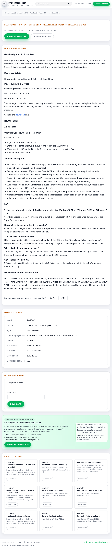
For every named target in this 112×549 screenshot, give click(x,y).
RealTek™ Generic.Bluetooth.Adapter (53, 489)
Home (6, 13)
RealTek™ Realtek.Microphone (89, 462)
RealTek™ (31, 320)
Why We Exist (79, 4)
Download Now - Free (16, 36)
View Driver (12, 479)
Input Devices (16, 13)
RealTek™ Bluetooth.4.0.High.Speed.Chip (54, 463)
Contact (88, 4)
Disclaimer (5, 542)
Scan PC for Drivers (101, 4)
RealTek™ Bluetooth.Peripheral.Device (18, 515)
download (20, 114)
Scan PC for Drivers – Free (18, 445)
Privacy (13, 542)
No (63, 298)
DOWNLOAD (15, 404)
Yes (52, 298)
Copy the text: (13, 392)
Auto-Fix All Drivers (42, 36)
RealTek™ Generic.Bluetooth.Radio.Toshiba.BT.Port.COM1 (20, 490)
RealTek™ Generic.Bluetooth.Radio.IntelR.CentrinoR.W (20, 464)
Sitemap (37, 542)
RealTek (25, 13)
